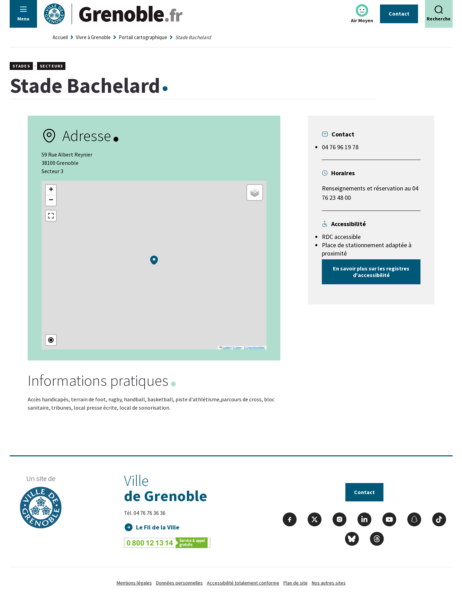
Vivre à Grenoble (93, 37)
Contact (399, 13)
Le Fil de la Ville (157, 527)
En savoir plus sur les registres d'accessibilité (371, 271)
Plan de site (295, 583)
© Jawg (237, 347)
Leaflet (224, 347)
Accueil (60, 37)
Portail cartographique (143, 37)
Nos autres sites (329, 583)
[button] (154, 260)
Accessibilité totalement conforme (243, 583)
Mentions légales (134, 583)
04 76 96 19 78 (340, 147)
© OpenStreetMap (254, 347)
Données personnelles (179, 583)
